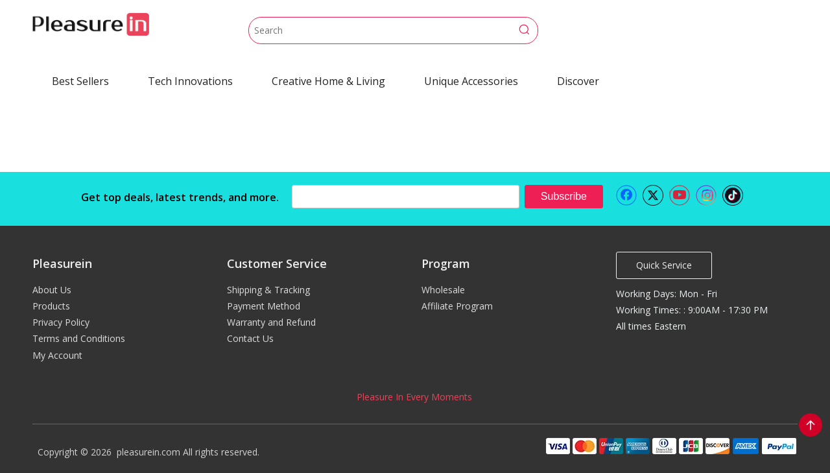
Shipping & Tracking (268, 290)
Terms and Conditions (78, 338)
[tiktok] (732, 195)
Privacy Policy (60, 322)
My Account (57, 355)
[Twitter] (653, 195)
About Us (51, 290)
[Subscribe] (564, 196)
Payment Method (263, 306)
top (810, 425)
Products (51, 306)
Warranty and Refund (271, 322)
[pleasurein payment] (670, 445)
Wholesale (443, 290)
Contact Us (250, 338)
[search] (405, 196)
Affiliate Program (457, 306)
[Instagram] (706, 195)
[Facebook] (626, 195)
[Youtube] (679, 195)
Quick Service (664, 265)
